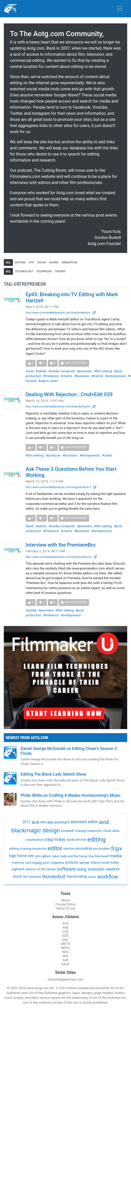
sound (53, 262)
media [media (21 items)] (116, 855)
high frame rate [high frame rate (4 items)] (21, 856)
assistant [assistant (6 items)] (62, 822)
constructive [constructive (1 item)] (34, 840)
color (41, 262)
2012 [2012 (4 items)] (26, 822)
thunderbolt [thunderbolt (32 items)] (54, 876)
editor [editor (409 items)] (55, 848)
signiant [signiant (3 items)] (17, 869)
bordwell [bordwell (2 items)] (67, 831)
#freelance (51, 376)
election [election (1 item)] (69, 848)
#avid (30, 371)
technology (24, 271)
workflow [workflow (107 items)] (107, 877)
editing (20, 262)
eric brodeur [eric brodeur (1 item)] (101, 848)
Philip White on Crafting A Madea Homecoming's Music (71, 795)
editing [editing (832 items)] (96, 839)
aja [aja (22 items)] (50, 821)
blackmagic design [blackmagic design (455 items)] (35, 830)
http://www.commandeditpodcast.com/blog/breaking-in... (61, 312)
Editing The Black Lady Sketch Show (53, 774)
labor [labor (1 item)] (56, 856)
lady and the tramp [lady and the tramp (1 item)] (74, 856)
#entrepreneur (115, 376)
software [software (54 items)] (66, 869)
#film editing (103, 371)
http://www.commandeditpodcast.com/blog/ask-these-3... (61, 487)
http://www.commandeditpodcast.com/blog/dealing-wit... (61, 406)
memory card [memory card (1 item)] (21, 862)
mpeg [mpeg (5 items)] (37, 862)
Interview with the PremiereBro (60, 545)
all (8, 262)
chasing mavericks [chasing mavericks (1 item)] (88, 831)
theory (60, 271)
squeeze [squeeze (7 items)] (112, 869)
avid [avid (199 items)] (104, 822)
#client (107, 455)
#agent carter (48, 381)
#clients (66, 376)
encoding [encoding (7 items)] (84, 848)
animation (69, 262)
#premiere (84, 371)
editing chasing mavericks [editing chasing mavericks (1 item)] (28, 848)
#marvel (97, 376)
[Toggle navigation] (120, 9)
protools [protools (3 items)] (71, 862)
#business (81, 376)
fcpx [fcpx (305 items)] (116, 848)
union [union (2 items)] (92, 877)
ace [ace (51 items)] (35, 822)
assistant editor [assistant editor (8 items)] (84, 822)
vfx (31, 262)
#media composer (62, 371)
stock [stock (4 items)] (17, 876)
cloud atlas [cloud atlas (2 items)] (111, 831)
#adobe (41, 371)
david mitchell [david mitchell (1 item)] (76, 840)
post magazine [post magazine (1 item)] (53, 862)
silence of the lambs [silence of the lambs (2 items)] (40, 869)
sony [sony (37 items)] (82, 869)
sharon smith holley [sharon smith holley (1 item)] (105, 862)
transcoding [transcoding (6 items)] (77, 876)
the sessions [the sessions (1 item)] (32, 876)
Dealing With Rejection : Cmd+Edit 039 (69, 394)
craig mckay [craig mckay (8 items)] (54, 839)
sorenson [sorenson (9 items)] (96, 869)
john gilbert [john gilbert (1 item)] (43, 856)
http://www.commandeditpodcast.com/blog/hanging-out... (61, 557)
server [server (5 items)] (84, 862)
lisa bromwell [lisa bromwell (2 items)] (98, 856)
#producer (53, 455)
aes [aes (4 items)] (43, 822)
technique (44, 271)
